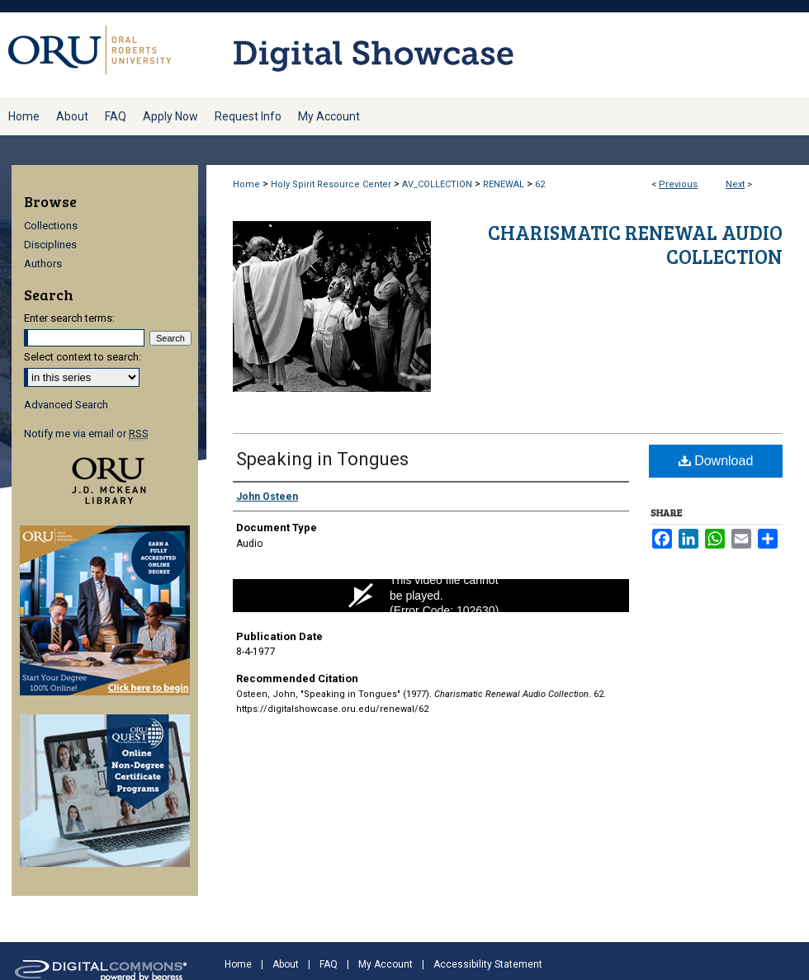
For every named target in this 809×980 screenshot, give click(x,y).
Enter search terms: (69, 318)
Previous (678, 184)
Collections (51, 225)
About (285, 964)
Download (716, 461)
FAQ (328, 964)
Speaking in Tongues (322, 459)
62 (540, 184)
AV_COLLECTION (437, 184)
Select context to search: (82, 357)
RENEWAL (503, 184)
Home (246, 184)
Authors (43, 263)
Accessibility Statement (487, 964)
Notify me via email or (86, 433)
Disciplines (50, 244)
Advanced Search (66, 404)
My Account (385, 964)
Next (735, 184)
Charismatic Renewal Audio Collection (635, 244)
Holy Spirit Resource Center (331, 184)
